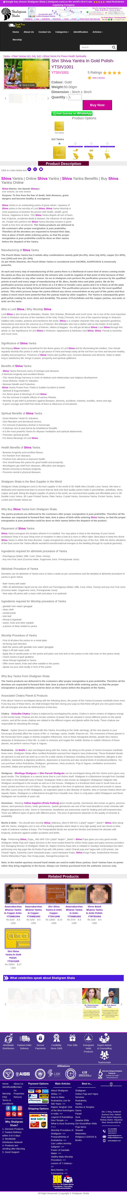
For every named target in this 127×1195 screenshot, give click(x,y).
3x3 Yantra (59, 127)
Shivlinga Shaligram (26, 773)
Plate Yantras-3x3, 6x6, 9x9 (26, 56)
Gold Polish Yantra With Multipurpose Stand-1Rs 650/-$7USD (75, 158)
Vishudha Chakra (21, 713)
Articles (98, 32)
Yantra (6, 56)
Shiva (6, 178)
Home (16, 32)
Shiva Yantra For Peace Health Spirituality (64, 56)
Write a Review (98, 78)
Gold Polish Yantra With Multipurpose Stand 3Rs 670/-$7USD (107, 158)
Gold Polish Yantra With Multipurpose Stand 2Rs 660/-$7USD (91, 158)
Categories (62, 32)
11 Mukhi (20, 750)
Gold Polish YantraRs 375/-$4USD (59, 156)
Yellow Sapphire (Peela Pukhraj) (42, 803)
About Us (29, 32)
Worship (17, 39)
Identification (81, 32)
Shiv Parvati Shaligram (52, 773)
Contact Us (45, 32)
